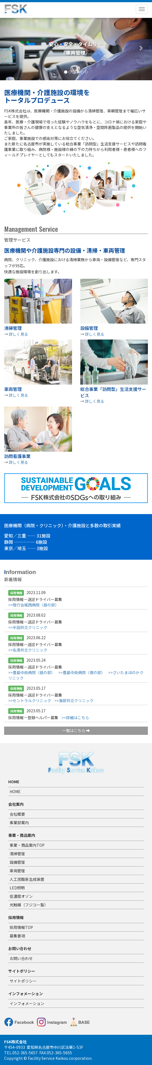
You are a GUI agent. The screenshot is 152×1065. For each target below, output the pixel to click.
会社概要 (17, 814)
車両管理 (17, 870)
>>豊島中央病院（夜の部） (81, 672)
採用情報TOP (21, 927)
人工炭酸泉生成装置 (27, 879)
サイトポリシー (23, 981)
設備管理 (17, 862)
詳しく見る (18, 334)
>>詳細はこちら (75, 717)
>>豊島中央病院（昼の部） (31, 672)
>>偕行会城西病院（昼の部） (33, 605)
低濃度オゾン (21, 896)
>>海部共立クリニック (73, 700)
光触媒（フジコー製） (29, 904)
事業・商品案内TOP (27, 845)
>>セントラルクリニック (29, 700)
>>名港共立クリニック (27, 650)
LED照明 (17, 887)
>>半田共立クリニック (27, 627)
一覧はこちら (76, 730)
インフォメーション (27, 1003)
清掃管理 (17, 853)
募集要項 (17, 936)
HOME (15, 791)
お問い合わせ (21, 958)
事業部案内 (19, 822)
